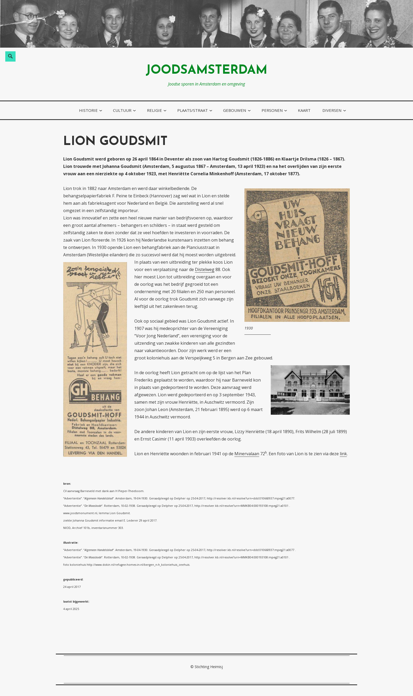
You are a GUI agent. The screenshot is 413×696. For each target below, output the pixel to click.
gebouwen (234, 110)
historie (88, 110)
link (343, 454)
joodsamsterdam (206, 70)
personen (272, 110)
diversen (331, 110)
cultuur (122, 110)
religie (154, 110)
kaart (304, 110)
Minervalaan (246, 454)
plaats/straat (192, 110)
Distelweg (204, 269)
